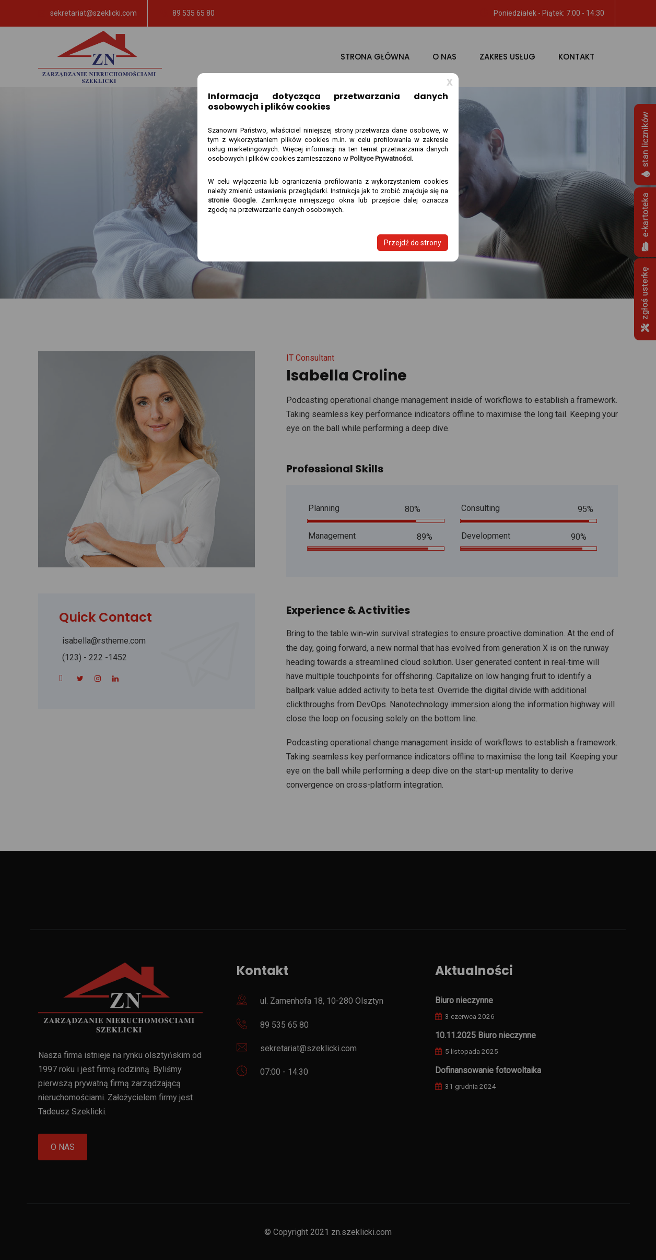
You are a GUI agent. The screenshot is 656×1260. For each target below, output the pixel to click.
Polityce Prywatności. (381, 158)
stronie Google (231, 200)
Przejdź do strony (412, 243)
